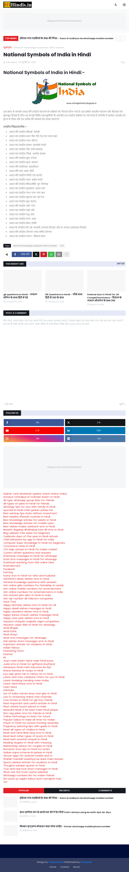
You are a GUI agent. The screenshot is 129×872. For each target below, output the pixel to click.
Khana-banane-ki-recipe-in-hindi (23, 670)
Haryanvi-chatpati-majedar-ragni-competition (31, 621)
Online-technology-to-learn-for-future (26, 716)
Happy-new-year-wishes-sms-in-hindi (26, 618)
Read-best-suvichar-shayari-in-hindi (25, 739)
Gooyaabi (86, 862)
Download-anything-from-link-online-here (28, 562)
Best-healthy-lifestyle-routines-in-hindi (26, 516)
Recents (64, 790)
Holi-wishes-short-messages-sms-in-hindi (28, 641)
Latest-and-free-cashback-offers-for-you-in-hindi (33, 677)
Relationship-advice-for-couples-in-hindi (27, 746)
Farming (8, 572)
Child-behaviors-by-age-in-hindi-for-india (28, 539)
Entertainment (11, 565)
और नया (9, 404)
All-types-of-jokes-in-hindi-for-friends (26, 503)
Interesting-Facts (13, 651)
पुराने (121, 404)
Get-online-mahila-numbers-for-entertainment (32, 588)
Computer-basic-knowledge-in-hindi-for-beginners (34, 543)
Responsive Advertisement (64, 21)
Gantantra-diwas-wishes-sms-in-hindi (26, 578)
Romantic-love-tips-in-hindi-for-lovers (26, 749)
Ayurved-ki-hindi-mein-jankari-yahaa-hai (28, 510)
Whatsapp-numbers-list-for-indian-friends (28, 775)
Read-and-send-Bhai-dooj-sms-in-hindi (27, 732)
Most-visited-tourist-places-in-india (24, 706)
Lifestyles (8, 690)
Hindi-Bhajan (10, 628)
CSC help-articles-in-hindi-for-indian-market (30, 549)
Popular (24, 790)
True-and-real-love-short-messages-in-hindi (30, 769)
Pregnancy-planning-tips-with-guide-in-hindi (30, 726)
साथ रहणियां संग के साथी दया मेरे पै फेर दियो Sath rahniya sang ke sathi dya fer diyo (65, 812)
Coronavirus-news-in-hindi (19, 546)
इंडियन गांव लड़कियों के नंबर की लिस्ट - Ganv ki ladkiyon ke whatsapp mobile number (67, 38)
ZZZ (62, 245)
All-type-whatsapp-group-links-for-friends (28, 500)
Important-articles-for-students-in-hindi (27, 644)
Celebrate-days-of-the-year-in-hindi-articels (30, 536)
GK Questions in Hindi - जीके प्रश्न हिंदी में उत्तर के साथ (63, 296)
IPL (4, 657)
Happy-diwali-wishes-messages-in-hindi (27, 608)
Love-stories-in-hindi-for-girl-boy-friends (28, 700)
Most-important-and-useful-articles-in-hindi (30, 703)
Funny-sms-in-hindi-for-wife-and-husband (29, 575)
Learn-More (10, 687)
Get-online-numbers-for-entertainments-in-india (33, 592)
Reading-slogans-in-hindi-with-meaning (27, 742)
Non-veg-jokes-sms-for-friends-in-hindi (27, 713)
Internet (8, 654)
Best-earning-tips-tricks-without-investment (30, 513)
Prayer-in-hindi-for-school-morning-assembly (31, 723)
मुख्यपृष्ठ (7, 47)
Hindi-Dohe (9, 631)
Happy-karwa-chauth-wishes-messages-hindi (30, 615)
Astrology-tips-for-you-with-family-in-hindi (29, 506)
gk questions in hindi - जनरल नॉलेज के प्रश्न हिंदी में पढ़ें (20, 296)
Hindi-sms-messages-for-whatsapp (24, 638)
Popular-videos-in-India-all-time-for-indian (29, 719)
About (76, 866)
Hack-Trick (9, 601)
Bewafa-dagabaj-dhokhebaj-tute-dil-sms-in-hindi (33, 529)
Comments (105, 790)
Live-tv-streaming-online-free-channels (27, 697)
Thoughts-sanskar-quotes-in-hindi (24, 765)
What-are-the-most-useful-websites (25, 772)
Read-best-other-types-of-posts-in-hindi (28, 736)
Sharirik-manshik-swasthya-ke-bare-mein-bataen (33, 759)
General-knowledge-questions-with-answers (39, 47)
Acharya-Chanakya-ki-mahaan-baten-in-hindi (31, 497)
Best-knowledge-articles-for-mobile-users (28, 523)
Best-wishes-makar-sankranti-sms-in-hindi (29, 526)
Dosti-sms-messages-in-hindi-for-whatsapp (30, 559)
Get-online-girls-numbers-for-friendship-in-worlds (33, 585)
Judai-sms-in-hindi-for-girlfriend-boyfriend (29, 664)
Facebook (9, 569)
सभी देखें (120, 263)
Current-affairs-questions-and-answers (27, 552)
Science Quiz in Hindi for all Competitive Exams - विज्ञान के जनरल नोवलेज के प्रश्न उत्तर (104, 297)
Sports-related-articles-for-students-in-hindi (30, 762)
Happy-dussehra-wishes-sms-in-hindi (25, 611)
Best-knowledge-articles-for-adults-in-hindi (29, 520)
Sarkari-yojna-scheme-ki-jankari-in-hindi (27, 752)
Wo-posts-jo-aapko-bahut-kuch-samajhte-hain (32, 778)
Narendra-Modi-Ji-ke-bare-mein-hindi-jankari (30, 710)
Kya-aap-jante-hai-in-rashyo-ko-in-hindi (28, 674)
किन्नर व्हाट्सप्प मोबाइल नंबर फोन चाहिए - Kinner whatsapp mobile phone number (65, 826)
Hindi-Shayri (10, 634)
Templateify (55, 862)
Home (53, 866)
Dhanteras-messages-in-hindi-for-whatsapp (30, 556)
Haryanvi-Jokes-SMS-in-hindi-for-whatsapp (29, 624)
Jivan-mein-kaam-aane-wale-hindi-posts (28, 660)
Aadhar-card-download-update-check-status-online (35, 493)
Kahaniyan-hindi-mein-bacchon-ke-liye (27, 667)
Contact (64, 866)
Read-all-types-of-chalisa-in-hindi (24, 729)
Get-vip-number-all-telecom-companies (28, 598)
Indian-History (11, 647)
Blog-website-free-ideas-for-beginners (26, 533)
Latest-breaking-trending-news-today (26, 680)
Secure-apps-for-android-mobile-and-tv (28, 755)
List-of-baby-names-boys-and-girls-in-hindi (30, 693)
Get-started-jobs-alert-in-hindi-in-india (27, 595)
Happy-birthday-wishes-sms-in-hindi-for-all (29, 605)
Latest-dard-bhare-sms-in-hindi (22, 683)
